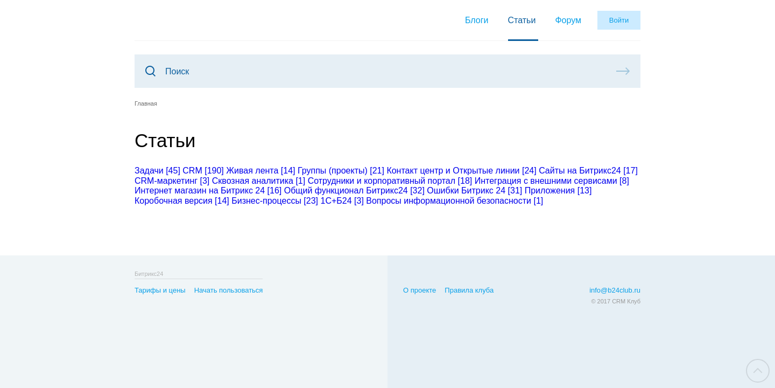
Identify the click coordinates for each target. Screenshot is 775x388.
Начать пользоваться (228, 290)
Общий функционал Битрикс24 (354, 190)
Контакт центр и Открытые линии (461, 170)
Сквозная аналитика (258, 180)
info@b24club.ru (614, 290)
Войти (619, 20)
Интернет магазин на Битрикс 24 (208, 190)
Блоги (477, 20)
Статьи (522, 20)
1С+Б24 (341, 200)
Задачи (157, 170)
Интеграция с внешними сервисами (552, 180)
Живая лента (260, 170)
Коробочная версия (182, 200)
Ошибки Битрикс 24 (474, 190)
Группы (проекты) (341, 170)
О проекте (419, 290)
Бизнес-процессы (274, 200)
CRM (202, 170)
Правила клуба (469, 290)
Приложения (558, 190)
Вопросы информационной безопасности (454, 200)
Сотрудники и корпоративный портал (390, 180)
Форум (568, 20)
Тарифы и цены (160, 290)
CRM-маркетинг (172, 180)
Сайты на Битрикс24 (588, 170)
